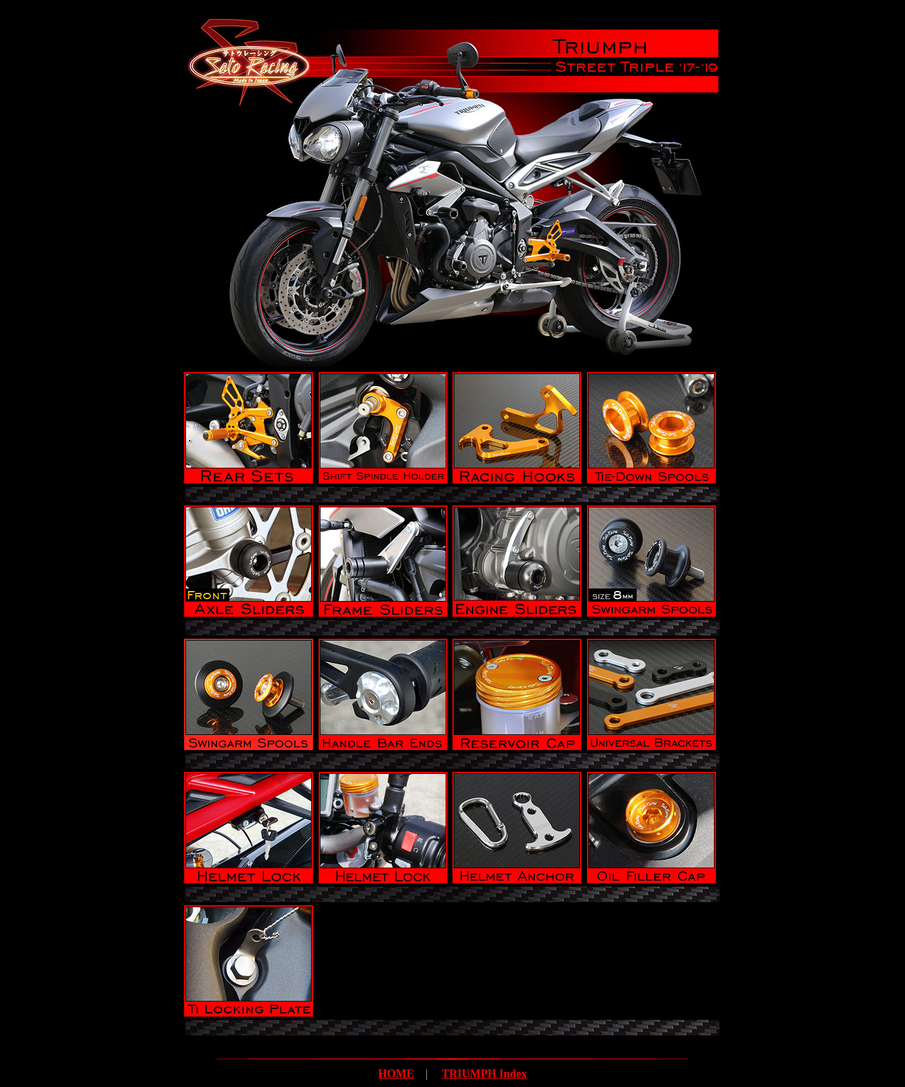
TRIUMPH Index (484, 1074)
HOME (396, 1074)
